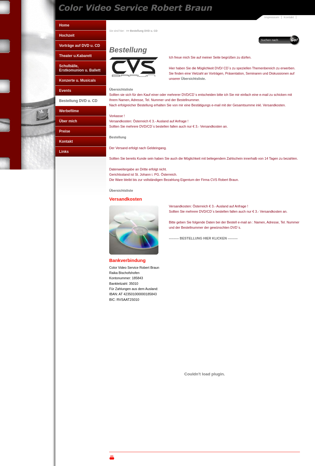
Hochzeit (66, 35)
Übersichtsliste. (193, 78)
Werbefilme (69, 111)
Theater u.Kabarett (75, 56)
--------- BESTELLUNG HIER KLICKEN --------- (203, 238)
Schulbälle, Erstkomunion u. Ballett (80, 68)
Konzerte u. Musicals (77, 80)
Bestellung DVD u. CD (78, 101)
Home (64, 25)
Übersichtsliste (121, 89)
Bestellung (117, 137)
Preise (64, 131)
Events (65, 90)
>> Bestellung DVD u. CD (142, 30)
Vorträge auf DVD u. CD (79, 45)
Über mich (68, 121)
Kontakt (289, 17)
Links (64, 151)
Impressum (271, 17)
